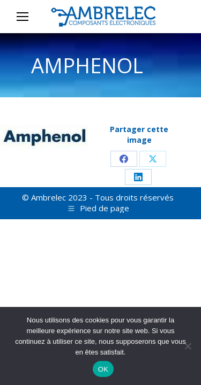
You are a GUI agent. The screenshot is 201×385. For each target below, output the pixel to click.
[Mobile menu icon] (22, 16)
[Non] (187, 346)
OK (103, 369)
